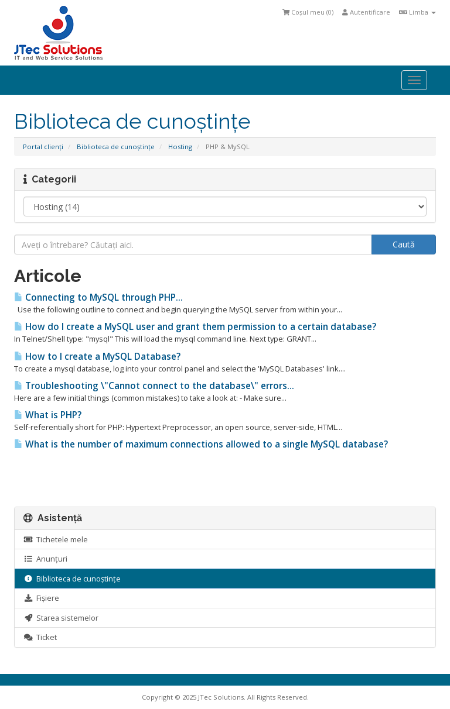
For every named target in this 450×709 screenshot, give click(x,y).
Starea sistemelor (60, 617)
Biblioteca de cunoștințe (116, 146)
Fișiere (41, 598)
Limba (417, 12)
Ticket (40, 637)
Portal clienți (43, 146)
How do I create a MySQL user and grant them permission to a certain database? (195, 327)
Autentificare (366, 12)
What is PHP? (47, 415)
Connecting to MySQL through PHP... (98, 297)
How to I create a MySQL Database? (97, 356)
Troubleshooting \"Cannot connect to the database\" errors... (154, 386)
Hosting (180, 146)
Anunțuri (45, 558)
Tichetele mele (55, 539)
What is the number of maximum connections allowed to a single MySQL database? (201, 444)
